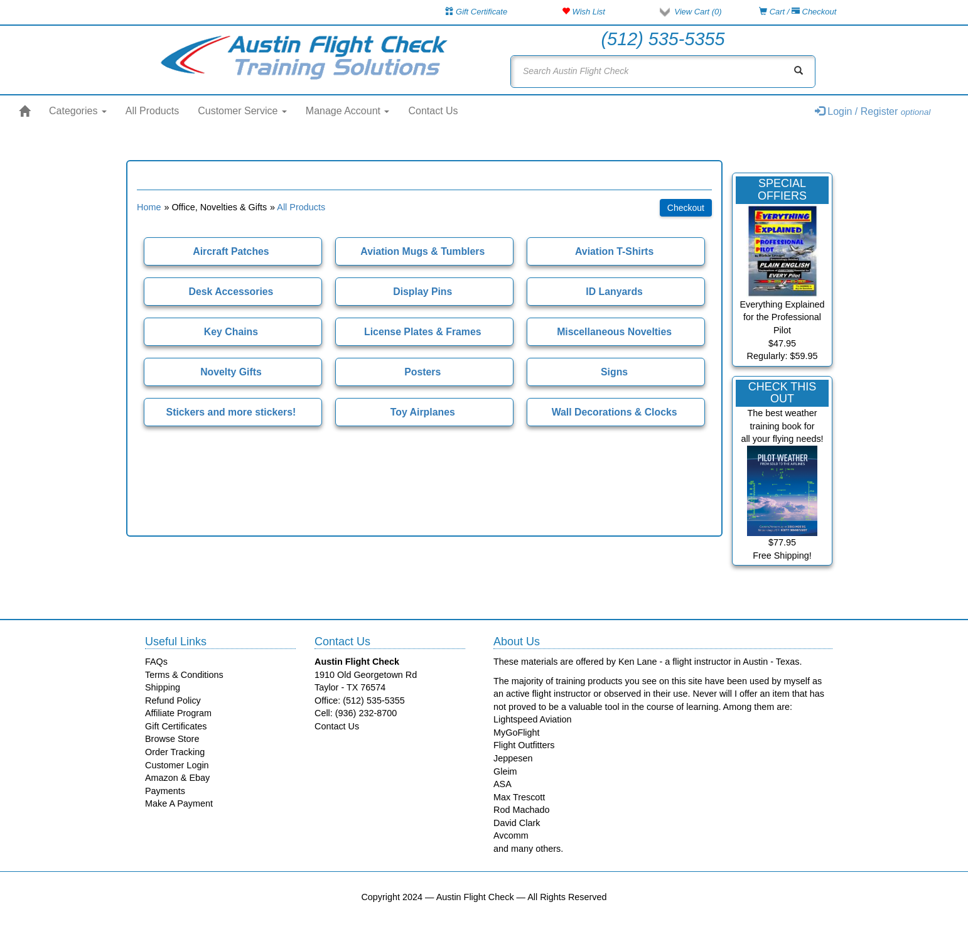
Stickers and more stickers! (231, 412)
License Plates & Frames (422, 331)
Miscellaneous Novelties (614, 331)
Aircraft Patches (231, 251)
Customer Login (177, 765)
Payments (165, 791)
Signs (614, 372)
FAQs (156, 662)
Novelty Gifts (231, 372)
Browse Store (172, 739)
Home (149, 207)
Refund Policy (173, 700)
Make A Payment (179, 803)
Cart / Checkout (797, 11)
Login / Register (873, 111)
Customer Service (242, 110)
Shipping (162, 687)
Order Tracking (175, 752)
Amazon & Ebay (177, 778)
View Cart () (697, 11)
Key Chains (231, 331)
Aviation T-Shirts (614, 251)
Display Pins (422, 291)
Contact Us (433, 110)
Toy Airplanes (422, 412)
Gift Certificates (176, 726)
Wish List (583, 11)
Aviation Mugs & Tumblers (422, 251)
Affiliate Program (178, 713)
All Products (152, 110)
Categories (78, 110)
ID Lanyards (614, 291)
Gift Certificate (476, 11)
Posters (422, 372)
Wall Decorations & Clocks (614, 412)
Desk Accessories (230, 291)
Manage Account (348, 110)
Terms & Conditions (184, 675)
